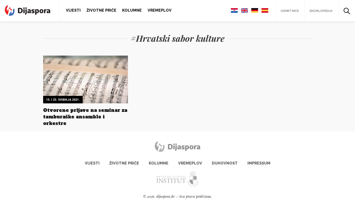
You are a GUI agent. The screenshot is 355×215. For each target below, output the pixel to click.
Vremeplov (160, 10)
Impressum (258, 163)
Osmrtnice (290, 11)
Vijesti (73, 10)
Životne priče (101, 10)
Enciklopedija (321, 11)
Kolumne (132, 10)
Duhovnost (225, 163)
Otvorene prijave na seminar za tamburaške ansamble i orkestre (85, 116)
